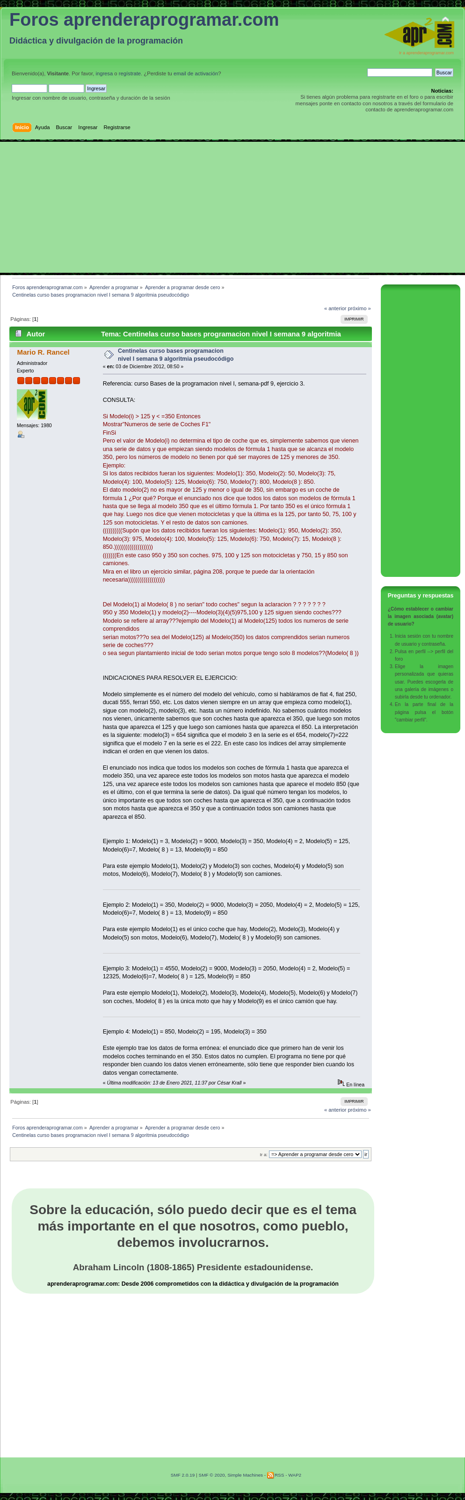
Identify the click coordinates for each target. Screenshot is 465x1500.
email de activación (196, 73)
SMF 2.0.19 (183, 1475)
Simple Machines (245, 1475)
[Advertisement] (232, 207)
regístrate (130, 73)
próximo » (359, 308)
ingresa (104, 73)
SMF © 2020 (211, 1475)
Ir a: (263, 1154)
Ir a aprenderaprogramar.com (426, 53)
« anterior (335, 308)
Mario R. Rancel (43, 352)
